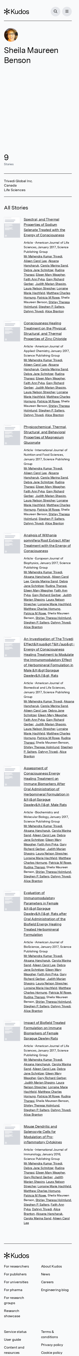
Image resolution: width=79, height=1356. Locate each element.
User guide (12, 1339)
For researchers (16, 1266)
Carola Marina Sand (54, 265)
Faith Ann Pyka (34, 279)
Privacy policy (52, 1345)
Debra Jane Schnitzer (38, 270)
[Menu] (67, 11)
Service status (15, 1332)
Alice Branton (54, 311)
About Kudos (51, 1266)
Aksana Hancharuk (37, 576)
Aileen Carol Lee (35, 261)
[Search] (55, 11)
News (45, 1274)
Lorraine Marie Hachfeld (54, 604)
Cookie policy (51, 1353)
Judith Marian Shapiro (50, 283)
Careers (47, 1282)
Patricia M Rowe (48, 297)
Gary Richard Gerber (46, 595)
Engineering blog (55, 1290)
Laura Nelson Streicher (39, 288)
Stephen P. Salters (51, 306)
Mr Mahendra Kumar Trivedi (43, 256)
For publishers (15, 1274)
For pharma (13, 1290)
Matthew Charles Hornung (42, 608)
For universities (16, 1282)
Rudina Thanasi (55, 586)
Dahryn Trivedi (33, 311)
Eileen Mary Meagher (50, 274)
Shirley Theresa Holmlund (53, 618)
